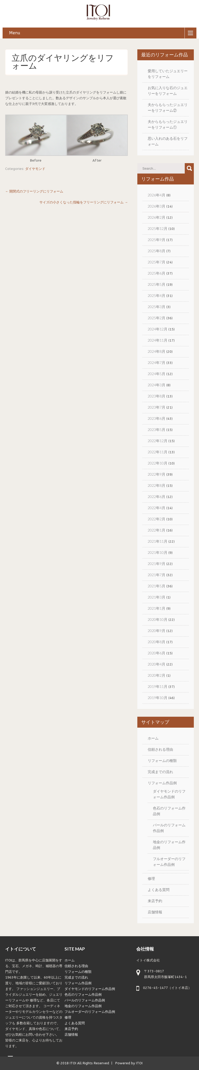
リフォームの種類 (162, 760)
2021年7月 (156, 575)
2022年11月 (157, 452)
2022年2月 (156, 519)
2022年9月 (156, 474)
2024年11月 (157, 340)
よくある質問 (158, 889)
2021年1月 (156, 608)
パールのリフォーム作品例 (85, 1000)
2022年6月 (156, 496)
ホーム (153, 738)
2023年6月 (156, 418)
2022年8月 (156, 485)
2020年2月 (156, 675)
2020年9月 (156, 630)
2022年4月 (156, 508)
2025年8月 (156, 251)
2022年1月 (156, 530)
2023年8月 (156, 396)
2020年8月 (156, 642)
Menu (14, 32)
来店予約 (155, 901)
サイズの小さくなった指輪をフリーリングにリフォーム (83, 202)
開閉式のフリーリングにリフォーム (34, 191)
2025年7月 (156, 262)
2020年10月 (157, 619)
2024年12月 (157, 329)
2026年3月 (156, 206)
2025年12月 (157, 228)
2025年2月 (156, 318)
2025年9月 (156, 239)
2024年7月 (156, 362)
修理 (151, 878)
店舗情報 (155, 912)
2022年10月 (157, 463)
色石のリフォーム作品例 (83, 994)
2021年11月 (157, 541)
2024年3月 (156, 385)
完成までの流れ (160, 771)
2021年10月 (157, 552)
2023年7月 (156, 407)
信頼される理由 (160, 749)
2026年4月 (156, 195)
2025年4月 (156, 295)
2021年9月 (156, 563)
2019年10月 (157, 697)
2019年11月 (157, 686)
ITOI (73, 1063)
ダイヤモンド (35, 169)
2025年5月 (156, 284)
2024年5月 (156, 373)
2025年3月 (156, 306)
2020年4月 (156, 664)
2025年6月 (156, 273)
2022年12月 (157, 440)
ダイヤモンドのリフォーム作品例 (90, 989)
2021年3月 (156, 597)
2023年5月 (156, 429)
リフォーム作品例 (162, 783)
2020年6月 (156, 653)
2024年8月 (156, 351)
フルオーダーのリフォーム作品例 (90, 1012)
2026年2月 (156, 217)
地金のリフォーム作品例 (83, 1006)
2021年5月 (156, 586)
